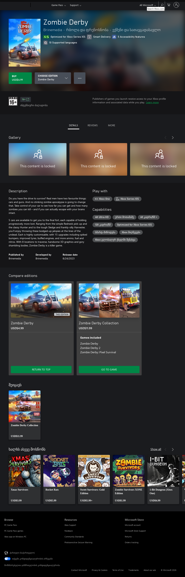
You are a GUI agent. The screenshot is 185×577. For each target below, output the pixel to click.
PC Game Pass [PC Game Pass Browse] (10, 525)
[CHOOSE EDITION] (53, 78)
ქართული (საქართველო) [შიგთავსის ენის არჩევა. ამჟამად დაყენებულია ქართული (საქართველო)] (22, 552)
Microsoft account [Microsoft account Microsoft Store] (133, 525)
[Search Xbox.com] (161, 5)
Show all (155, 449)
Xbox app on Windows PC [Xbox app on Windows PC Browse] (15, 536)
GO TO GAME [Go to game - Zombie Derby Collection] (109, 369)
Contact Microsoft (79, 570)
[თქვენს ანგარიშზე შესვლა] (176, 5)
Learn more (152, 102)
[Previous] (165, 137)
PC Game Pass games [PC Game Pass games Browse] (13, 531)
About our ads (150, 570)
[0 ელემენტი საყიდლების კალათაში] (168, 4)
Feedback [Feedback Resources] (68, 531)
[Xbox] (40, 5)
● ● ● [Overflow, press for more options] (79, 78)
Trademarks (133, 570)
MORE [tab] (111, 125)
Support (74, 5)
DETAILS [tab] (73, 125)
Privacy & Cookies (99, 570)
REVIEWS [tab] (93, 125)
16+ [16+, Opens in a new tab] (25, 99)
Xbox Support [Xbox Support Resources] (70, 525)
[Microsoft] (16, 5)
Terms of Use (118, 570)
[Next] (172, 137)
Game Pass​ (57, 5)
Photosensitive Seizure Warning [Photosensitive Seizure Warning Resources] (78, 542)
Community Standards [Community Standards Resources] (74, 536)
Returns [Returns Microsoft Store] (128, 536)
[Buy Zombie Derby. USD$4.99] (20, 78)
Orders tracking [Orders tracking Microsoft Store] (131, 542)
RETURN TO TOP (41, 369)
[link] (24, 415)
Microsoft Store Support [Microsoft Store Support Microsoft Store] (135, 531)
